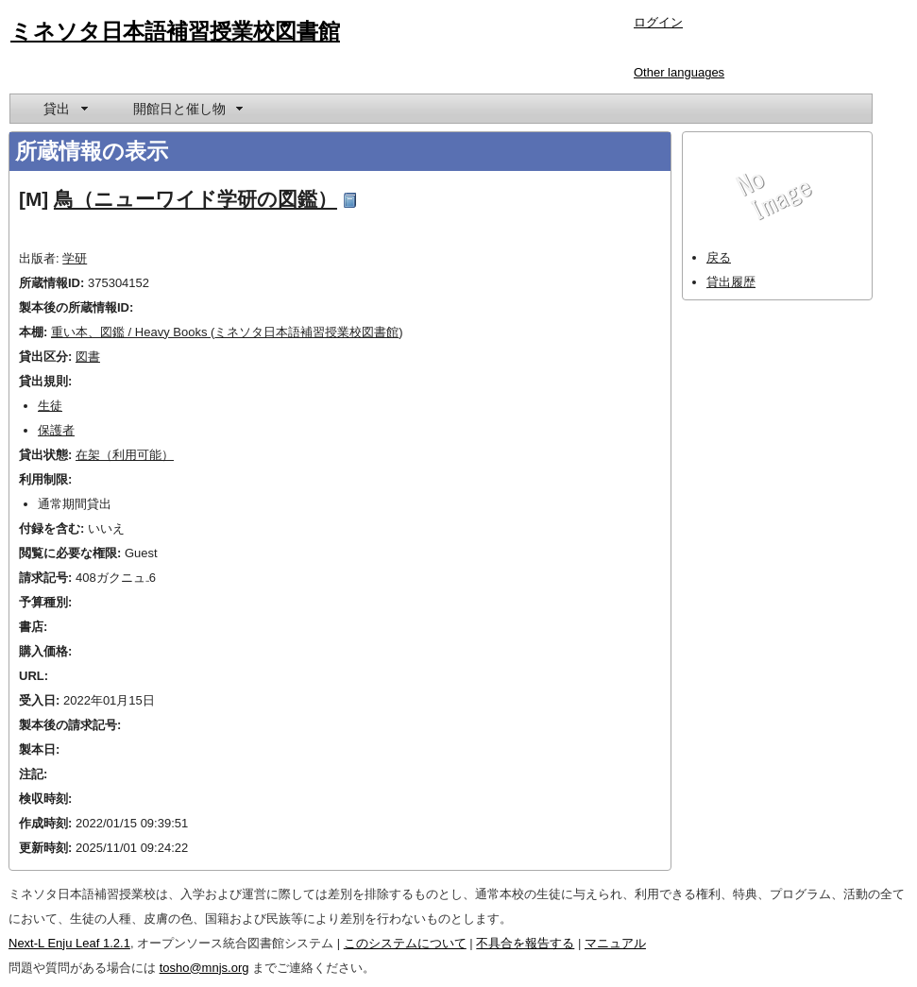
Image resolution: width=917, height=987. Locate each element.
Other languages (679, 72)
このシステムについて (405, 943)
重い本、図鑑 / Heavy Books (131, 332)
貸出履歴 (731, 282)
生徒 (50, 406)
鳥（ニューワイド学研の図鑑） (195, 199)
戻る (718, 257)
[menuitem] (64, 108)
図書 (88, 356)
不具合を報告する (525, 943)
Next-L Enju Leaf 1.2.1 (69, 943)
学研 (74, 258)
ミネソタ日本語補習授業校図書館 (175, 31)
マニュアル (615, 943)
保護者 (56, 430)
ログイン (658, 22)
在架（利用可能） (125, 455)
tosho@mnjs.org (204, 968)
